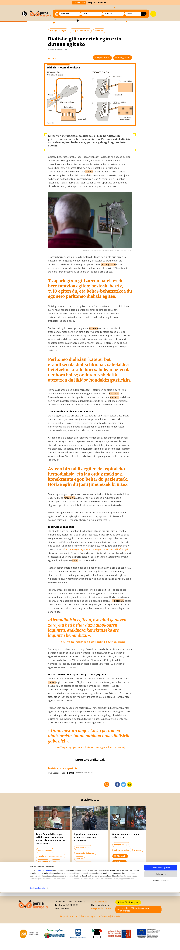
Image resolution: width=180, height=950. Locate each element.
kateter (89, 171)
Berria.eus (60, 901)
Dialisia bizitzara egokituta (62, 768)
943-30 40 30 (72, 905)
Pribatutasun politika (89, 916)
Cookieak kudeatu (37, 945)
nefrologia (69, 497)
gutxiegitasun (108, 264)
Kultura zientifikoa (121, 850)
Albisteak (119, 856)
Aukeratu (161, 932)
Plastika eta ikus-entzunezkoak (50, 856)
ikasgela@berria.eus (101, 908)
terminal (93, 328)
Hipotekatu (118, 600)
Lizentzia (115, 916)
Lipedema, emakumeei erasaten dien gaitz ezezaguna (87, 837)
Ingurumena (43, 862)
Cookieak (105, 916)
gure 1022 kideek (44, 928)
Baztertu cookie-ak (160, 938)
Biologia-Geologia (58, 30)
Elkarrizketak (45, 867)
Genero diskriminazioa (85, 853)
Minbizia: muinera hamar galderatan (126, 835)
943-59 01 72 (66, 908)
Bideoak (119, 862)
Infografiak (122, 57)
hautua (52, 682)
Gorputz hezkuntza (80, 30)
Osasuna (99, 30)
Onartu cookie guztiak (161, 925)
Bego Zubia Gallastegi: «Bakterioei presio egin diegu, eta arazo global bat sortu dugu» (51, 838)
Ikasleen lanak (79, 2)
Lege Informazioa (68, 916)
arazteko (114, 397)
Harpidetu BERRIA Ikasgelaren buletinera (133, 909)
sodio (75, 560)
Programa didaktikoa (97, 2)
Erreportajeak (102, 57)
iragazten (114, 393)
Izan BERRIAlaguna (127, 902)
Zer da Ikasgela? (99, 901)
